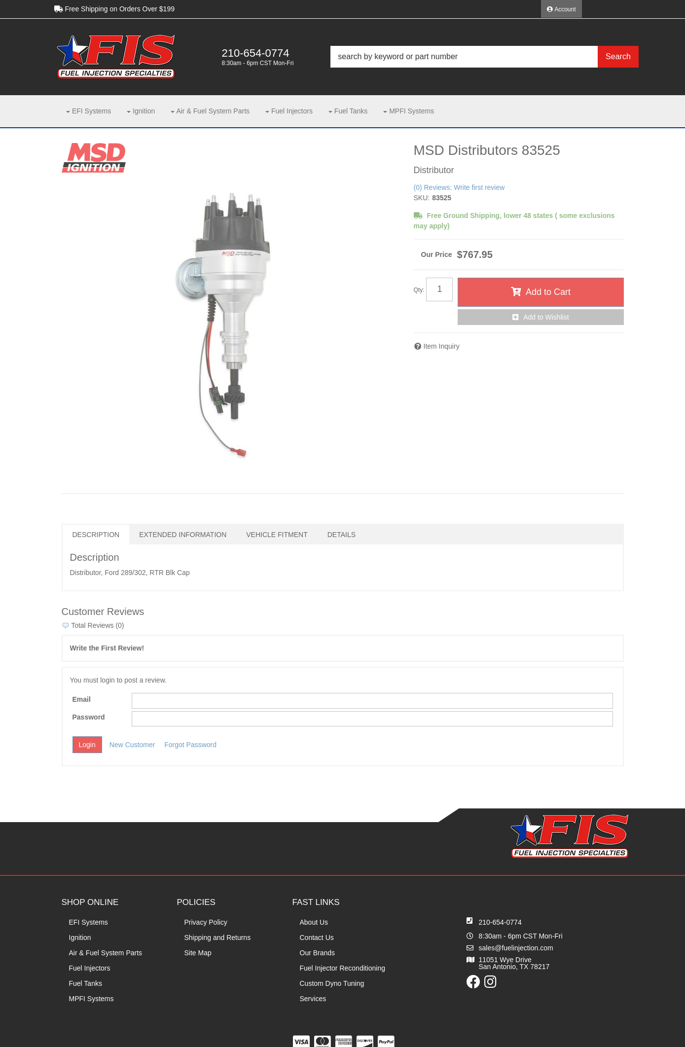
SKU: (422, 198)
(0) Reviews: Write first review (459, 187)
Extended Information (182, 535)
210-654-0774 (500, 922)
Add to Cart (548, 292)
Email (81, 699)
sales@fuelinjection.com (516, 947)
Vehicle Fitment (276, 535)
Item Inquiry (442, 346)
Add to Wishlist (546, 317)
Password (88, 717)
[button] (484, 57)
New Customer (132, 745)
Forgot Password (190, 745)
